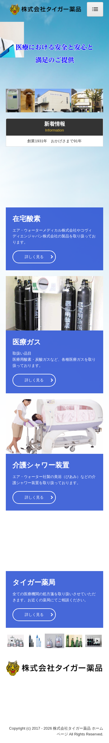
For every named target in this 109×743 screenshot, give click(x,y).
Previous (12, 641)
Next (97, 641)
